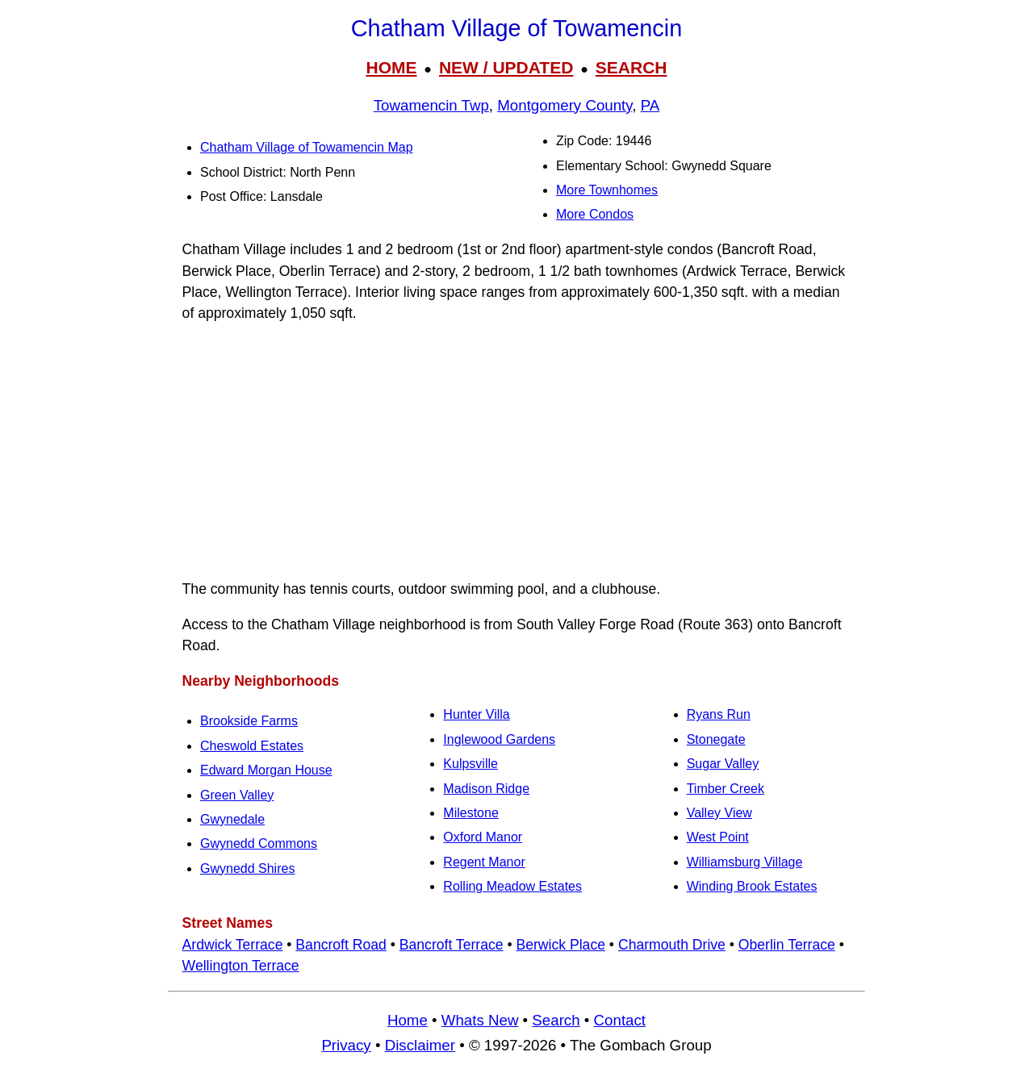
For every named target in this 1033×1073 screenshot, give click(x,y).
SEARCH (631, 67)
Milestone (470, 813)
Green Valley (237, 795)
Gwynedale (232, 819)
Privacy (345, 1045)
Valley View (719, 813)
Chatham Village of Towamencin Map (306, 147)
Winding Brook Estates (752, 886)
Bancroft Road (340, 945)
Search (555, 1020)
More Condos (595, 214)
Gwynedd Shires (247, 868)
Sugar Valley (723, 763)
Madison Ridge (486, 788)
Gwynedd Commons (258, 843)
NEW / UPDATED (506, 67)
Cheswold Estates (251, 746)
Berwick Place (560, 945)
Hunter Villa (476, 714)
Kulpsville (470, 763)
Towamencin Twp (431, 105)
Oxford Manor (482, 837)
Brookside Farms (249, 721)
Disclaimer (420, 1045)
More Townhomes (607, 190)
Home (407, 1020)
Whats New (480, 1020)
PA (650, 105)
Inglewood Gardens (499, 739)
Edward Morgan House (266, 770)
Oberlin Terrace (786, 945)
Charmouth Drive (672, 945)
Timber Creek (725, 788)
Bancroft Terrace (451, 945)
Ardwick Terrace (232, 945)
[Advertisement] (516, 451)
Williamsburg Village (745, 862)
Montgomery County (564, 105)
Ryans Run (719, 714)
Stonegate (716, 739)
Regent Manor (484, 862)
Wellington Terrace (240, 966)
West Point (718, 837)
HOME (391, 67)
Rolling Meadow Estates (512, 886)
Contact (620, 1020)
